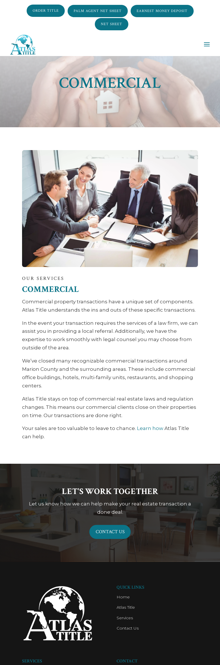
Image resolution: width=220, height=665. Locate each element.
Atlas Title (126, 608)
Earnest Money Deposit (162, 10)
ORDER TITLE (46, 10)
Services (125, 618)
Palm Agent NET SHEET (98, 10)
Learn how (150, 428)
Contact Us (110, 532)
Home (123, 597)
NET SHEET (111, 22)
